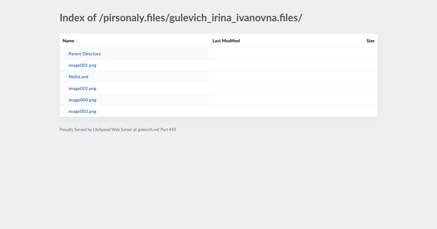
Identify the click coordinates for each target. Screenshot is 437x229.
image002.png (82, 88)
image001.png (82, 65)
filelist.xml (78, 76)
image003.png (82, 111)
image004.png (82, 99)
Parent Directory (85, 53)
